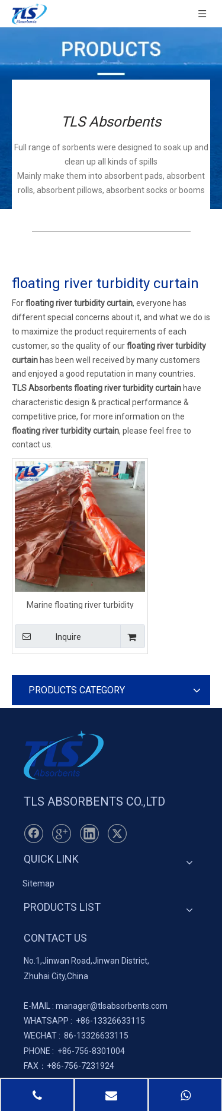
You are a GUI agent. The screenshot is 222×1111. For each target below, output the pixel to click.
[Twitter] (117, 833)
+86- (84, 1020)
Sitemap (38, 883)
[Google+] (61, 833)
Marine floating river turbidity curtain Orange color (80, 604)
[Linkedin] (89, 833)
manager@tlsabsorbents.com (112, 1006)
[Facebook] (33, 833)
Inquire (48, 636)
